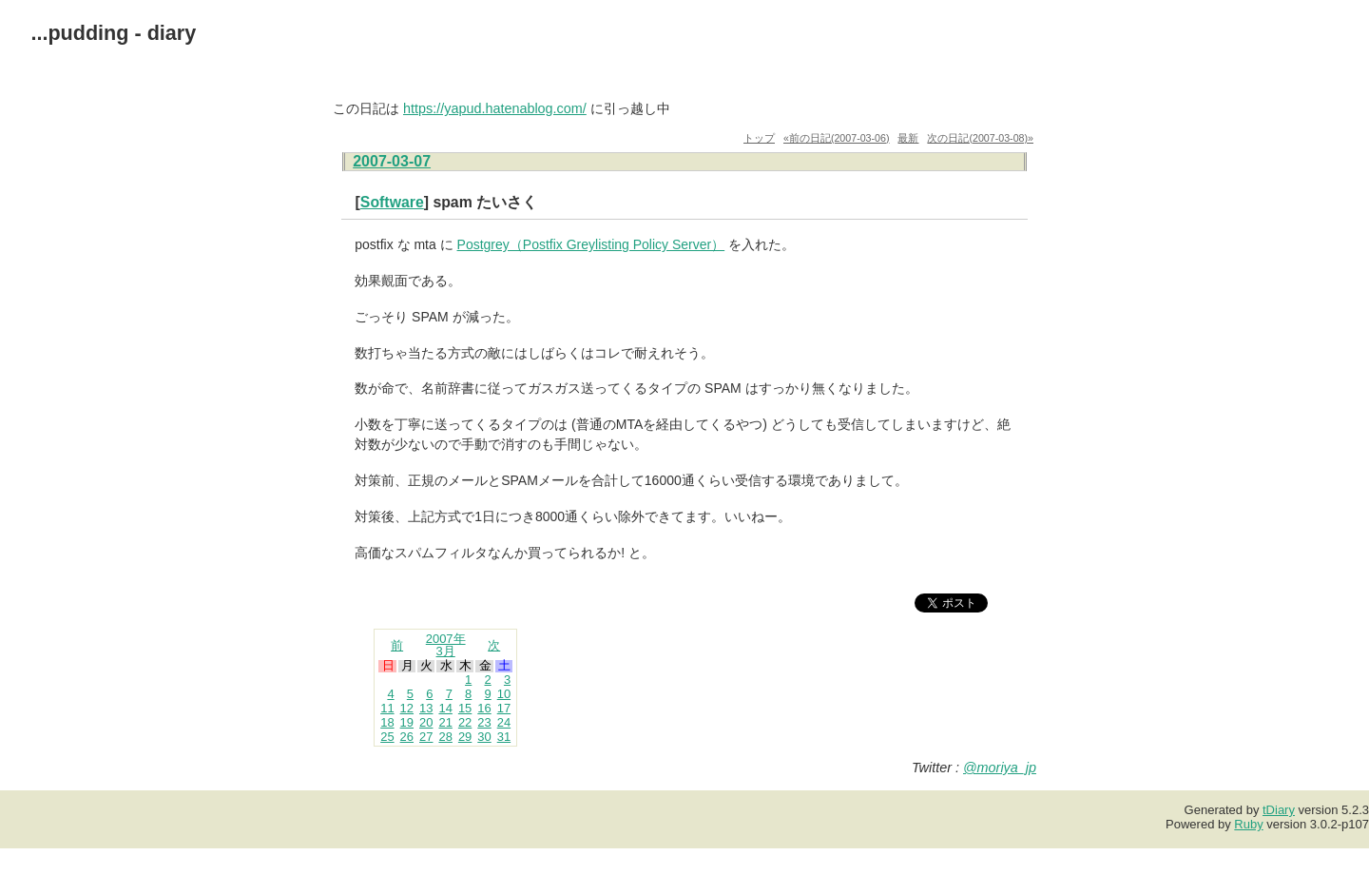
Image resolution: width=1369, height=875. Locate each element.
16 (484, 708)
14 (445, 708)
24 (504, 722)
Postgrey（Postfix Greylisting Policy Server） (591, 244)
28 (445, 736)
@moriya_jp (999, 767)
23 (484, 722)
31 (504, 736)
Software (392, 202)
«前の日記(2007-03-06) (836, 138)
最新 (907, 138)
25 (387, 736)
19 (407, 722)
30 (484, 736)
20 (426, 722)
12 (407, 708)
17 (504, 708)
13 (426, 708)
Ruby (1248, 824)
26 (407, 736)
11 (387, 708)
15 (465, 708)
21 (445, 722)
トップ (759, 138)
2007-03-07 (392, 161)
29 (465, 736)
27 (426, 736)
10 (504, 694)
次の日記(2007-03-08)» (980, 138)
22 (465, 722)
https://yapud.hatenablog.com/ (495, 108)
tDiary (1279, 810)
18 (387, 722)
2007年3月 (446, 645)
